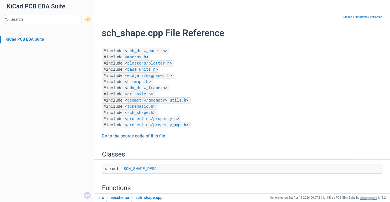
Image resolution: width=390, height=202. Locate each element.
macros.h (136, 57)
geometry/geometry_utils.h (156, 100)
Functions (361, 17)
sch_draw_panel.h (146, 51)
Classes (347, 17)
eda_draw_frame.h (146, 88)
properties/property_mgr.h (156, 125)
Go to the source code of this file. (134, 136)
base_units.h (141, 69)
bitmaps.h (138, 82)
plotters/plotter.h (148, 63)
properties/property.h (152, 119)
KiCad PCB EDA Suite (25, 39)
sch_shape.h (140, 113)
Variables (376, 17)
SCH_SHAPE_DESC (140, 169)
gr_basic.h (139, 94)
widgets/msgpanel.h (148, 76)
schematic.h (140, 106)
